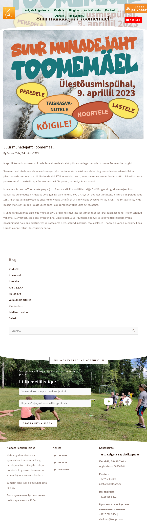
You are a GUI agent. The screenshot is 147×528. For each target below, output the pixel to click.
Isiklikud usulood (19, 312)
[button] (40, 10)
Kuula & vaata (83, 10)
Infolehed (14, 281)
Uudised (13, 269)
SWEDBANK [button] (61, 471)
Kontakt (96, 10)
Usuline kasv (16, 306)
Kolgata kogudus (40, 10)
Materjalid (15, 293)
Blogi (69, 10)
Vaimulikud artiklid (20, 300)
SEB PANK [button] (60, 464)
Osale (58, 10)
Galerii (12, 318)
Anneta (107, 10)
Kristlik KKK (16, 287)
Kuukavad (15, 275)
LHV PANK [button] (60, 456)
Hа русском (70, 15)
